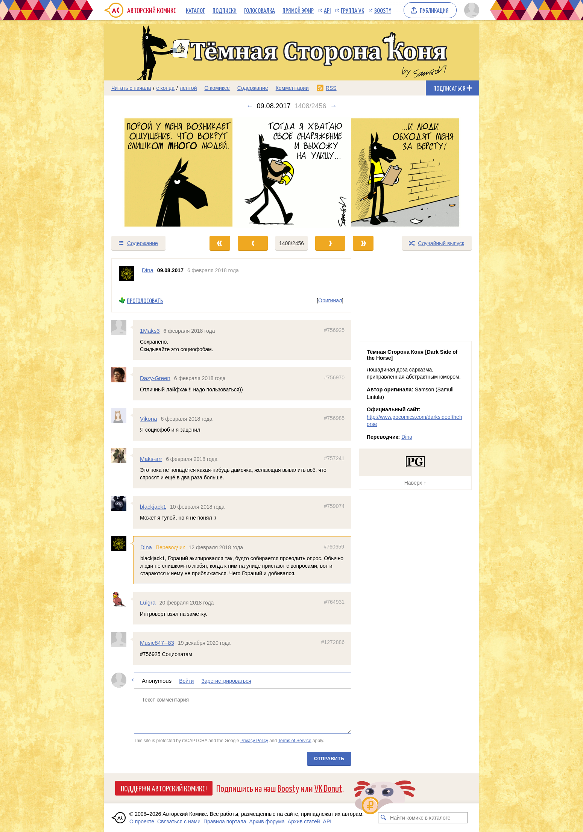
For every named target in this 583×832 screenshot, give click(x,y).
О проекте (141, 821)
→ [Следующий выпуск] (333, 106)
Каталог (195, 10)
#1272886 (333, 642)
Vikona (148, 418)
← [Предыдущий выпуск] (249, 106)
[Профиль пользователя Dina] (126, 273)
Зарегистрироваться (226, 680)
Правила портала (224, 821)
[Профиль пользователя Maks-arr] (122, 455)
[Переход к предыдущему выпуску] (151, 172)
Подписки (225, 10)
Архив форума (267, 821)
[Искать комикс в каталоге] (383, 817)
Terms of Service (294, 740)
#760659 (333, 547)
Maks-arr (151, 459)
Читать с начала (131, 88)
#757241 (334, 458)
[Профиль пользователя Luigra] (122, 599)
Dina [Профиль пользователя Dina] (147, 270)
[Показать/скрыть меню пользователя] (470, 10)
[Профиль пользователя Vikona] (122, 415)
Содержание (252, 88)
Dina (146, 547)
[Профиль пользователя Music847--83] (122, 639)
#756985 (334, 418)
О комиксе (216, 88)
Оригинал (330, 300)
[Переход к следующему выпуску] (291, 172)
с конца (165, 88)
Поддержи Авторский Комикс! (164, 788)
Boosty (382, 10)
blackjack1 (153, 506)
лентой (188, 88)
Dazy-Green (155, 378)
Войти (186, 680)
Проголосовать (145, 301)
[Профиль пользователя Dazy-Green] (122, 374)
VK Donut (328, 788)
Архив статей (304, 821)
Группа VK (352, 10)
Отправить (329, 758)
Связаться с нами (178, 821)
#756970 (334, 377)
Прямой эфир (298, 10)
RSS (331, 88)
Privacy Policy (254, 740)
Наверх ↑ (415, 483)
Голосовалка (259, 10)
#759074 (334, 506)
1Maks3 (150, 330)
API (327, 10)
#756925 (334, 330)
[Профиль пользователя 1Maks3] (122, 327)
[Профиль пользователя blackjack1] (122, 503)
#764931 (334, 602)
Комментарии (292, 88)
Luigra (148, 602)
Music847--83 (157, 643)
